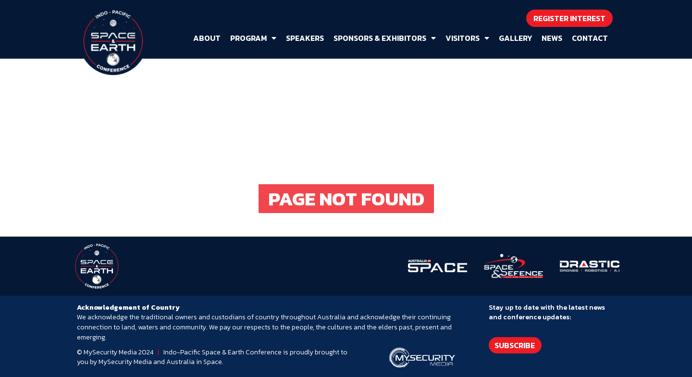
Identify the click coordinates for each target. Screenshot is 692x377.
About (207, 38)
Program (253, 38)
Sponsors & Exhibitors (385, 38)
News (552, 38)
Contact (590, 38)
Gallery (515, 38)
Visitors (467, 38)
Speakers (305, 38)
